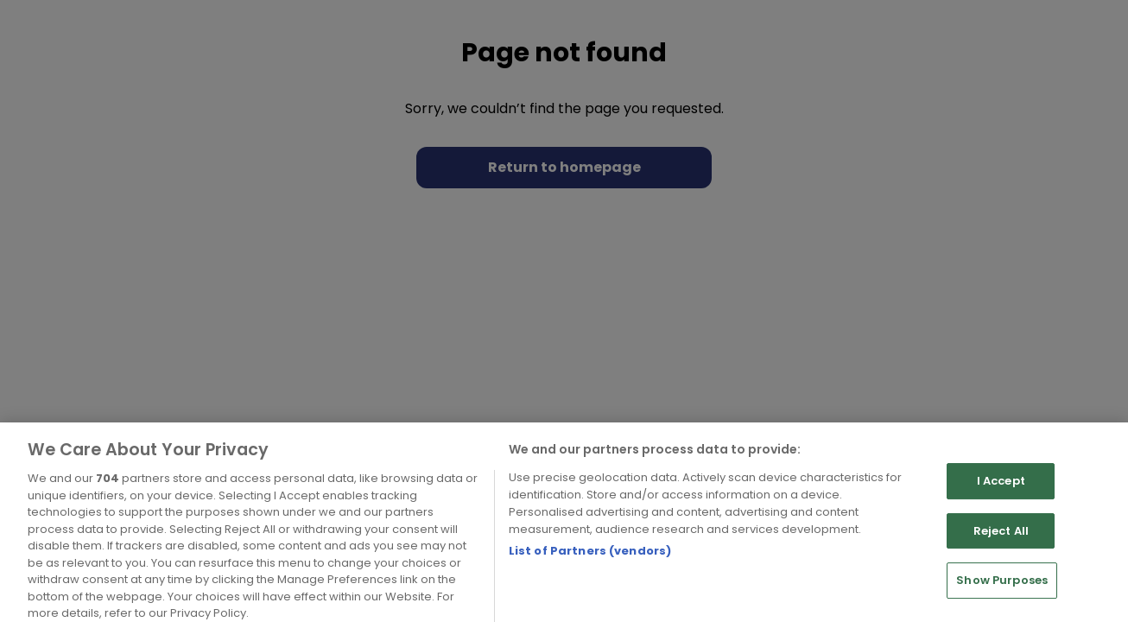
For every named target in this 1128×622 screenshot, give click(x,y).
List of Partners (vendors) (590, 568)
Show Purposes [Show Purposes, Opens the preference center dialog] (1002, 597)
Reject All (1001, 547)
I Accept (1001, 498)
